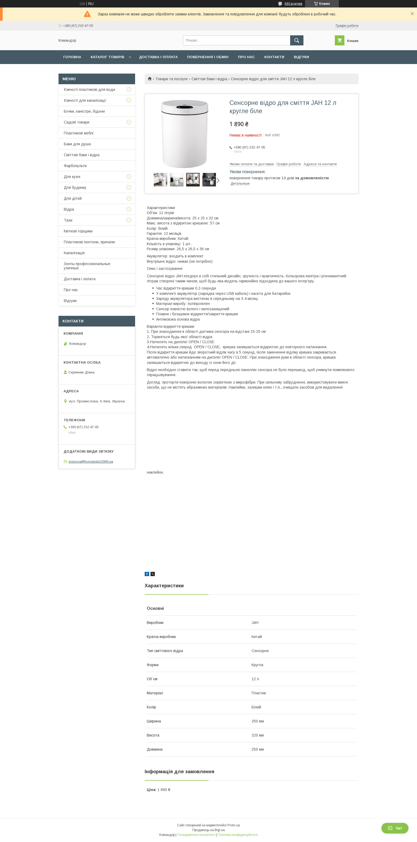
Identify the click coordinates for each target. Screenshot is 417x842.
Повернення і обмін (207, 57)
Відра (69, 209)
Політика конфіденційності (238, 835)
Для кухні (72, 177)
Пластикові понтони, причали (89, 242)
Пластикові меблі (78, 133)
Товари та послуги (171, 79)
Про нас (246, 57)
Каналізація (74, 253)
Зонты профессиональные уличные (87, 266)
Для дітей (73, 198)
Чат (395, 828)
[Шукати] (296, 40)
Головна (72, 57)
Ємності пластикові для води (89, 89)
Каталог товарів (107, 57)
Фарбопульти (75, 166)
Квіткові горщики (78, 231)
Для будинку (75, 187)
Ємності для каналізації (85, 100)
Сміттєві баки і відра (209, 79)
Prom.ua (233, 825)
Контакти (274, 57)
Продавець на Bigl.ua (208, 830)
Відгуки (301, 57)
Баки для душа (77, 144)
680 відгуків (293, 4)
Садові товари (76, 122)
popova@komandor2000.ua (91, 461)
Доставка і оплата (158, 57)
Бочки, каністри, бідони (84, 111)
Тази (68, 220)
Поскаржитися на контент (196, 835)
